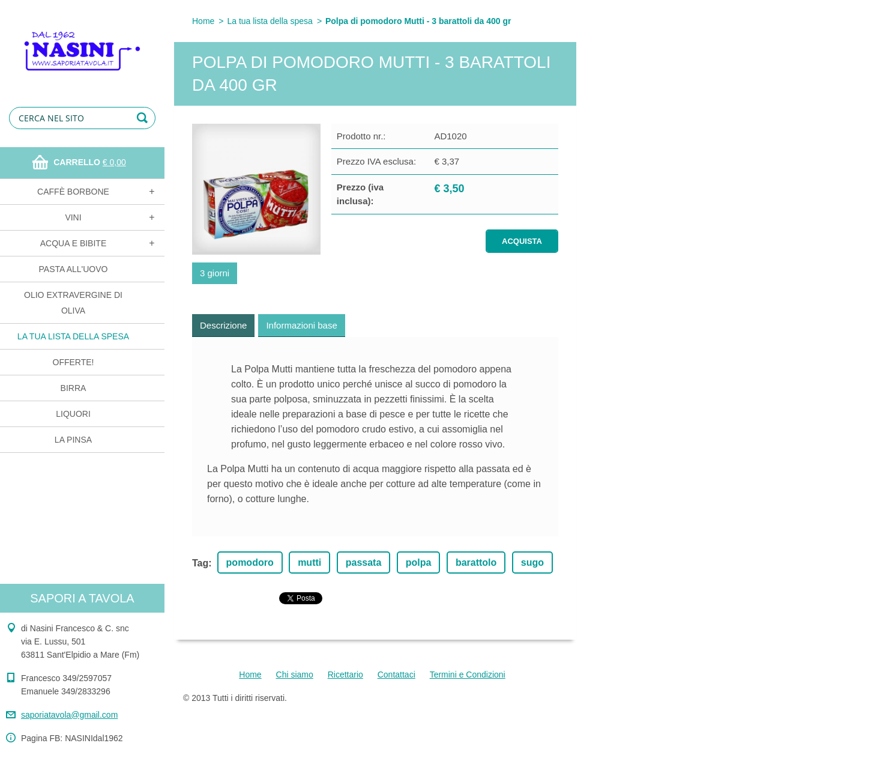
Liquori (73, 414)
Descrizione (223, 325)
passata (364, 562)
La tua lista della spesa (73, 336)
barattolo (476, 562)
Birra (73, 388)
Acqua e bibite (73, 243)
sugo (532, 562)
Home (203, 21)
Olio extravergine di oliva (73, 302)
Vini (73, 217)
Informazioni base (301, 325)
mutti (309, 562)
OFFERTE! (73, 362)
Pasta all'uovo (73, 269)
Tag (200, 563)
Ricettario (345, 674)
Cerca (144, 118)
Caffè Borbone (73, 191)
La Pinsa (73, 439)
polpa (419, 562)
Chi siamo (294, 674)
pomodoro (250, 562)
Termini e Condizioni (467, 674)
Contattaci (396, 674)
